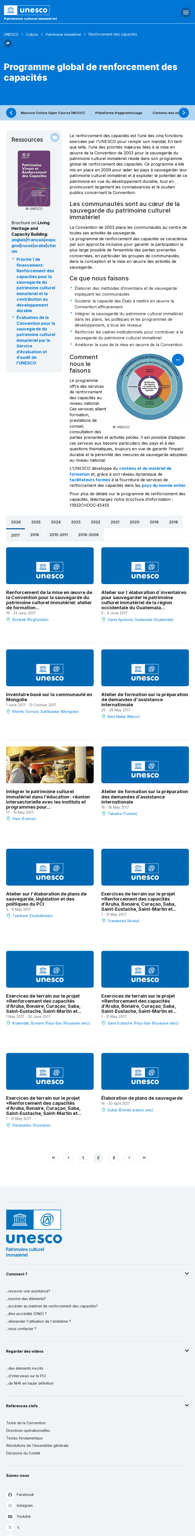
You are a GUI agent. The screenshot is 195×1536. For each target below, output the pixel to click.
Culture (32, 34)
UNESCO (11, 34)
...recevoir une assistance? (28, 1291)
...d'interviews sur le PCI (26, 1376)
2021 (115, 522)
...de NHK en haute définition (30, 1383)
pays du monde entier (164, 485)
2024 (56, 522)
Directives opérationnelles (28, 1430)
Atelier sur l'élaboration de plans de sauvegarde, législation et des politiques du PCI (46, 899)
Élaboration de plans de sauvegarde (142, 1098)
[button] (8, 46)
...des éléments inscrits (24, 1368)
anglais (18, 239)
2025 (36, 522)
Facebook (20, 1494)
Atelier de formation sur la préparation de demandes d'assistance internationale (144, 699)
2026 (16, 522)
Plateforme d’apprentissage (118, 113)
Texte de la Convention (26, 1423)
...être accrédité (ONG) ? (26, 1313)
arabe (40, 245)
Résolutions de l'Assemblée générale (37, 1445)
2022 (95, 522)
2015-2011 (59, 535)
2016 (34, 535)
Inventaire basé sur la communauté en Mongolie (49, 697)
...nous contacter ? (21, 1328)
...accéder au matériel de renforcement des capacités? (52, 1306)
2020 (134, 522)
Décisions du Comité (23, 1453)
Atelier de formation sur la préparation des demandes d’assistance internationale (144, 796)
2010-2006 (88, 535)
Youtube (18, 1516)
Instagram (19, 1505)
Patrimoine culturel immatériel (30, 19)
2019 (154, 522)
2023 (75, 522)
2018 (173, 522)
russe (27, 245)
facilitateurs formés (90, 479)
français (35, 239)
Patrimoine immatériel (63, 34)
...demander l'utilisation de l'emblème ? (38, 1321)
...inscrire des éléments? (26, 1299)
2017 (15, 535)
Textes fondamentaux (24, 1438)
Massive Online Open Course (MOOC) (53, 113)
